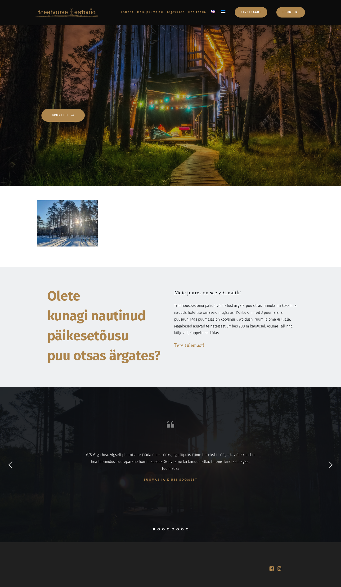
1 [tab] (154, 529)
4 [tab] (168, 529)
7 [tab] (182, 529)
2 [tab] (158, 529)
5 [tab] (173, 529)
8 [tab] (187, 529)
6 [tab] (177, 529)
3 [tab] (163, 529)
